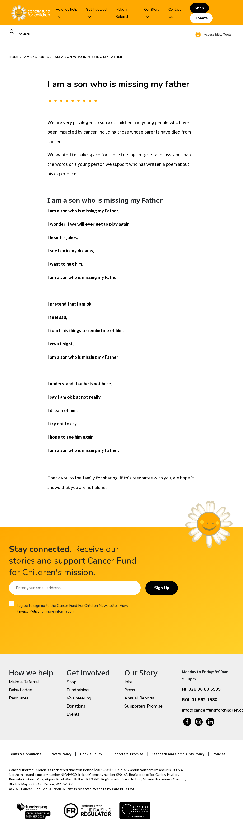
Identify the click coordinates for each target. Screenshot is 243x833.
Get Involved (96, 12)
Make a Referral (121, 13)
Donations (76, 706)
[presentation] (45, 628)
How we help (66, 12)
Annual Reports (139, 698)
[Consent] (11, 603)
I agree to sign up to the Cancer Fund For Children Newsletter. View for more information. (72, 608)
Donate (201, 18)
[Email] (74, 588)
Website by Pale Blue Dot (113, 789)
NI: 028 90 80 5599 (201, 689)
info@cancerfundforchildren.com (208, 710)
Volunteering (79, 698)
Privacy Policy (27, 611)
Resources (18, 698)
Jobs (128, 682)
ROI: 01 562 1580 (199, 700)
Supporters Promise (143, 706)
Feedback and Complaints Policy (178, 754)
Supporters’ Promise (126, 754)
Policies (219, 754)
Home (14, 57)
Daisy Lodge (20, 690)
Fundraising (78, 690)
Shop (199, 8)
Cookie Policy (91, 754)
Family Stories (36, 57)
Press (129, 690)
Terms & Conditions (25, 754)
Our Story (151, 12)
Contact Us (174, 13)
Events (73, 714)
